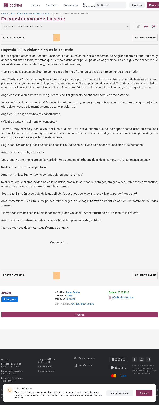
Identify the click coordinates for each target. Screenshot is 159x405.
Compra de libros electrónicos (46, 360)
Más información (120, 393)
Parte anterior (13, 37)
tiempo (90, 303)
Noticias (5, 359)
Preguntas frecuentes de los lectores (12, 372)
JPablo (6, 292)
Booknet (5, 14)
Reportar (79, 314)
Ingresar (137, 5)
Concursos (52, 5)
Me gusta (10, 299)
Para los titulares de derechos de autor (11, 365)
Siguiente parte (145, 37)
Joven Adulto (17, 14)
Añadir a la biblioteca (123, 297)
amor (83, 303)
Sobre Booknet (45, 366)
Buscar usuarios (46, 371)
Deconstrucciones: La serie (36, 14)
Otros (70, 295)
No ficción (71, 299)
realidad (75, 303)
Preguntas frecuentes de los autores (12, 379)
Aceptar (144, 393)
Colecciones (71, 5)
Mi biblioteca (89, 5)
